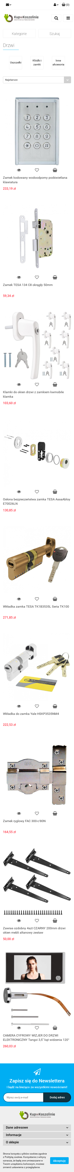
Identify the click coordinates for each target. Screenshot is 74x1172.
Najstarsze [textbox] (11, 79)
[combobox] (37, 79)
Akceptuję (59, 1160)
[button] (65, 5)
